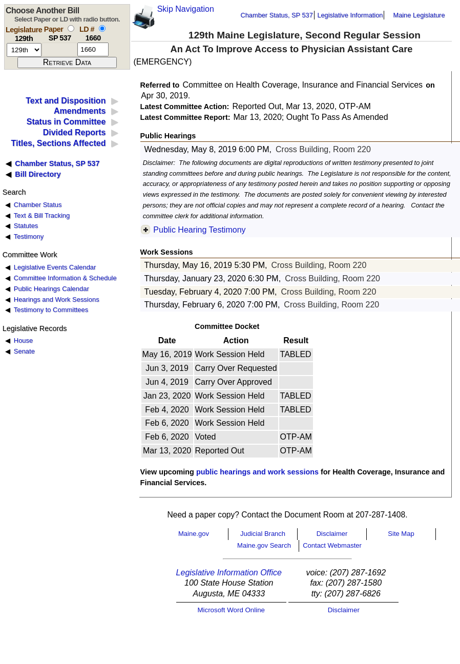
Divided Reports (74, 132)
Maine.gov (193, 533)
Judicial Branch (262, 533)
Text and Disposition (66, 100)
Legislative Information (350, 15)
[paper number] (59, 49)
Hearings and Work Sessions (56, 299)
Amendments (80, 111)
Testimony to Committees (51, 310)
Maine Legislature (419, 15)
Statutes (26, 226)
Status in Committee (66, 121)
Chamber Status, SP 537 (277, 15)
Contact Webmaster (332, 545)
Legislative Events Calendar (55, 267)
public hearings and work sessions (257, 472)
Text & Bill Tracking (42, 215)
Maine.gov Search (264, 545)
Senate (24, 351)
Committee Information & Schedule (65, 278)
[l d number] (93, 49)
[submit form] (67, 62)
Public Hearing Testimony (199, 229)
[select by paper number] (71, 28)
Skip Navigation (185, 9)
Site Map (401, 533)
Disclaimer (332, 533)
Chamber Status (38, 205)
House (23, 340)
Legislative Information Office (229, 572)
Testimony (29, 236)
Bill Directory (38, 174)
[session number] (24, 50)
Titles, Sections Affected (58, 143)
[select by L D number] (102, 28)
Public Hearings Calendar (51, 289)
